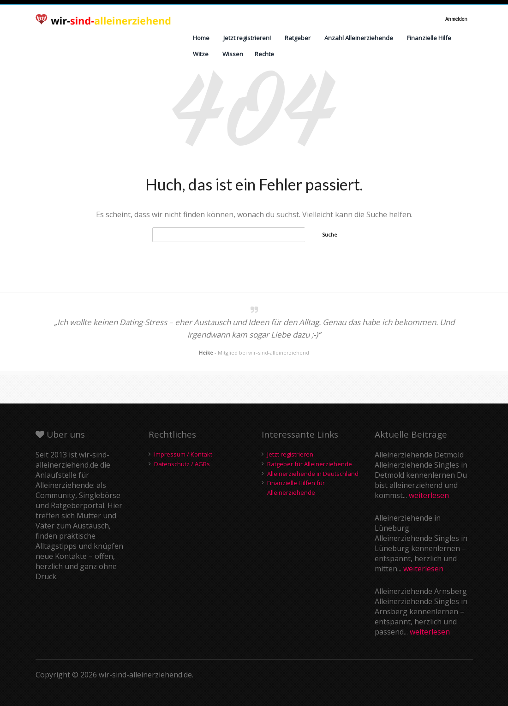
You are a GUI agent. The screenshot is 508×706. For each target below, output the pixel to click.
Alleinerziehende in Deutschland (313, 473)
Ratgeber (298, 38)
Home (201, 38)
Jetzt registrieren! (247, 38)
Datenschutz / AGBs (182, 464)
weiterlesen (429, 495)
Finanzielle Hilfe (429, 38)
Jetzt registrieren (290, 454)
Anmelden (456, 19)
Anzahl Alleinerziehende (358, 38)
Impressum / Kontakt (183, 454)
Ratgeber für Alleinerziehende (309, 464)
